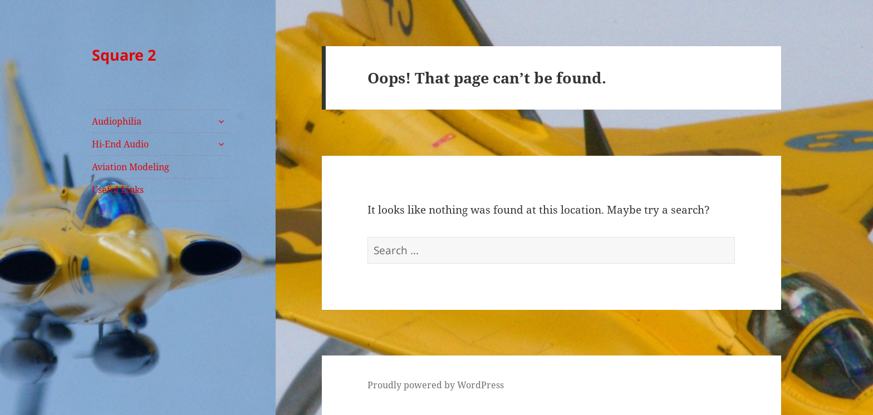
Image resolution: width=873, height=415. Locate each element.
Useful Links (118, 190)
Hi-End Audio (120, 144)
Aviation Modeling (130, 167)
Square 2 (124, 55)
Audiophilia (116, 121)
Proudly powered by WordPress (435, 385)
